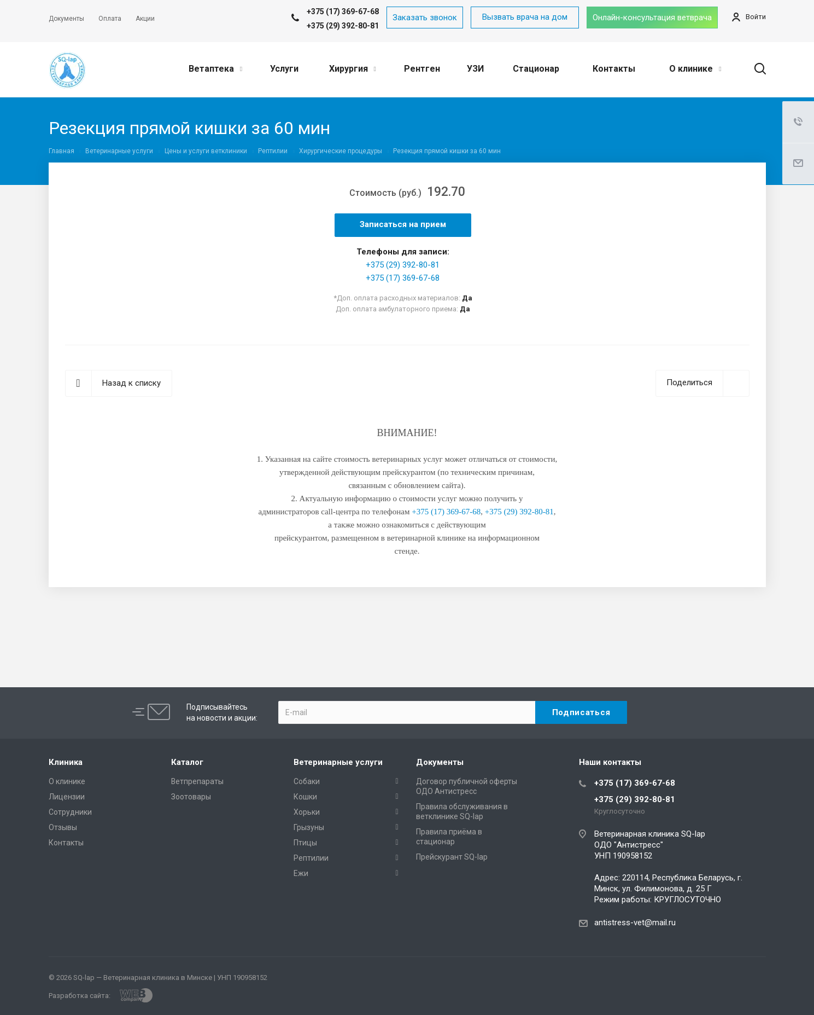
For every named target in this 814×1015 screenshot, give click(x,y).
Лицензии (67, 796)
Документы (440, 762)
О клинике (695, 68)
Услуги (284, 68)
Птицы (305, 842)
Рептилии (311, 858)
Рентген (422, 68)
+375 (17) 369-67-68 (403, 278)
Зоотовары (191, 796)
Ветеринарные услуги (338, 762)
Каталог (187, 762)
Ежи (301, 873)
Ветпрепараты (197, 781)
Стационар (536, 68)
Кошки (305, 796)
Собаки (307, 781)
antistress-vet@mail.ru (635, 922)
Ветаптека (215, 68)
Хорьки (307, 812)
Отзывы (63, 827)
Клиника (66, 762)
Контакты (614, 68)
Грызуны (309, 827)
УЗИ (475, 68)
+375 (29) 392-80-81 (343, 25)
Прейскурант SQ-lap (452, 856)
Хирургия (352, 68)
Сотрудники (70, 812)
